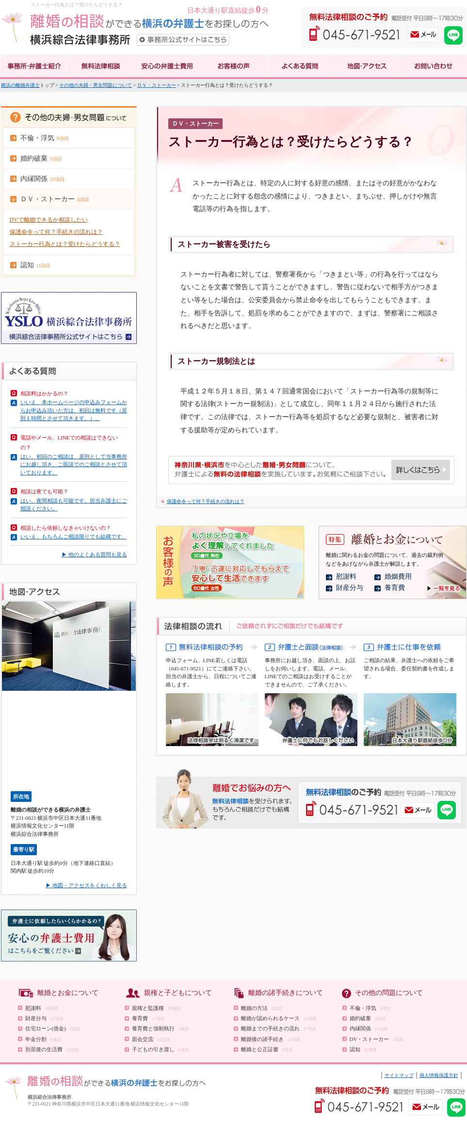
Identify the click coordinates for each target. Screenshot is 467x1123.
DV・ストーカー (377, 1039)
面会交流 (151, 1039)
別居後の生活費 (52, 1049)
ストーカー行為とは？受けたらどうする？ (65, 244)
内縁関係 (369, 1028)
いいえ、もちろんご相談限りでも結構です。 (73, 536)
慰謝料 (346, 576)
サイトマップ (399, 1075)
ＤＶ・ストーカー (156, 85)
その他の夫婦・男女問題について (95, 85)
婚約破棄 (368, 1018)
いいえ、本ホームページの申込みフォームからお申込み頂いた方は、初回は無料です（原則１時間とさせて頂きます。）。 (73, 410)
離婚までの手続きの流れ (279, 1028)
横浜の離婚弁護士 (20, 85)
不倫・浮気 (370, 1008)
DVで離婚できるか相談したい (49, 219)
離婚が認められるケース (279, 1018)
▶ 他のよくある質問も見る (94, 554)
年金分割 (43, 1039)
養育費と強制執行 (161, 1028)
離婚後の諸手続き (271, 1039)
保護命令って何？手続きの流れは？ (56, 231)
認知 (363, 1049)
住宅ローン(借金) (53, 1028)
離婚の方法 (262, 1008)
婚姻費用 (398, 576)
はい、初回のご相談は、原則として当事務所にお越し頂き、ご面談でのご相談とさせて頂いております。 (73, 464)
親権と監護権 (156, 1008)
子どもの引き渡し (161, 1049)
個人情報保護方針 (438, 1075)
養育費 (395, 587)
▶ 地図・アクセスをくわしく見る (86, 885)
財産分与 (349, 587)
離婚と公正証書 (267, 1049)
